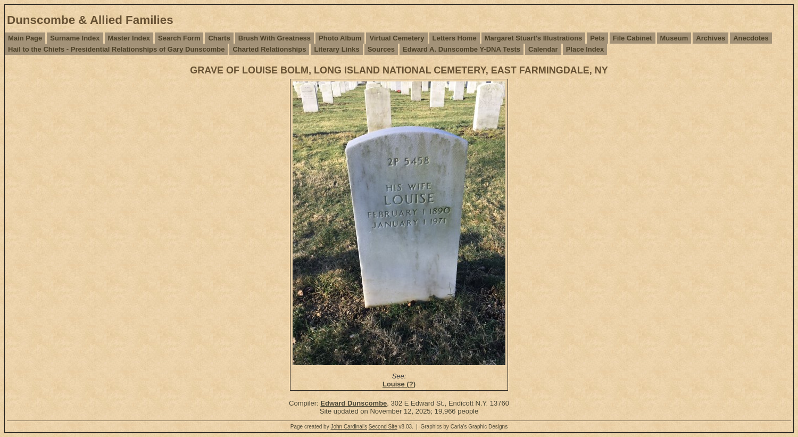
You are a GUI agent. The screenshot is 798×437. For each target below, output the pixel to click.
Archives (710, 38)
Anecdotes (750, 38)
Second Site (383, 427)
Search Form (179, 38)
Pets (597, 38)
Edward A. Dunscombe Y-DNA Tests (461, 49)
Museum (674, 38)
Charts (219, 38)
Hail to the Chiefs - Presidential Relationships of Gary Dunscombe (116, 49)
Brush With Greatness (274, 38)
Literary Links (336, 49)
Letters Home (455, 38)
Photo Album (340, 38)
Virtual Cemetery (396, 38)
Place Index (585, 49)
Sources (381, 49)
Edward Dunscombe (353, 403)
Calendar (543, 49)
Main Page (25, 38)
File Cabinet (632, 38)
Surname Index (74, 38)
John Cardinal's (348, 427)
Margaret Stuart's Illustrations (534, 38)
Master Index (129, 38)
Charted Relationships (269, 49)
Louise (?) (399, 384)
